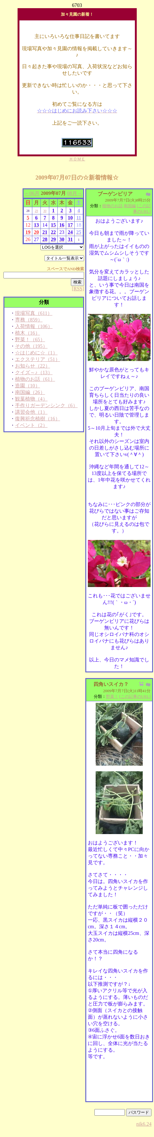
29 (36, 211)
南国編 (130, 205)
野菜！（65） (30, 339)
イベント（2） (31, 425)
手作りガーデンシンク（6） (46, 405)
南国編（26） (30, 392)
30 (44, 211)
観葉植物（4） (31, 398)
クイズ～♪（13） (34, 372)
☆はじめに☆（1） (36, 352)
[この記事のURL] (135, 696)
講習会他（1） (31, 412)
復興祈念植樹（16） (37, 418)
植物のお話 (112, 205)
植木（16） (27, 333)
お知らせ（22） (32, 366)
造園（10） (27, 385)
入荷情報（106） (34, 326)
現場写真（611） (33, 313)
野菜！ (112, 696)
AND (71, 269)
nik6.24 (143, 1124)
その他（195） (31, 346)
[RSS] (78, 288)
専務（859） (29, 319)
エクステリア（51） (37, 359)
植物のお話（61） (35, 379)
